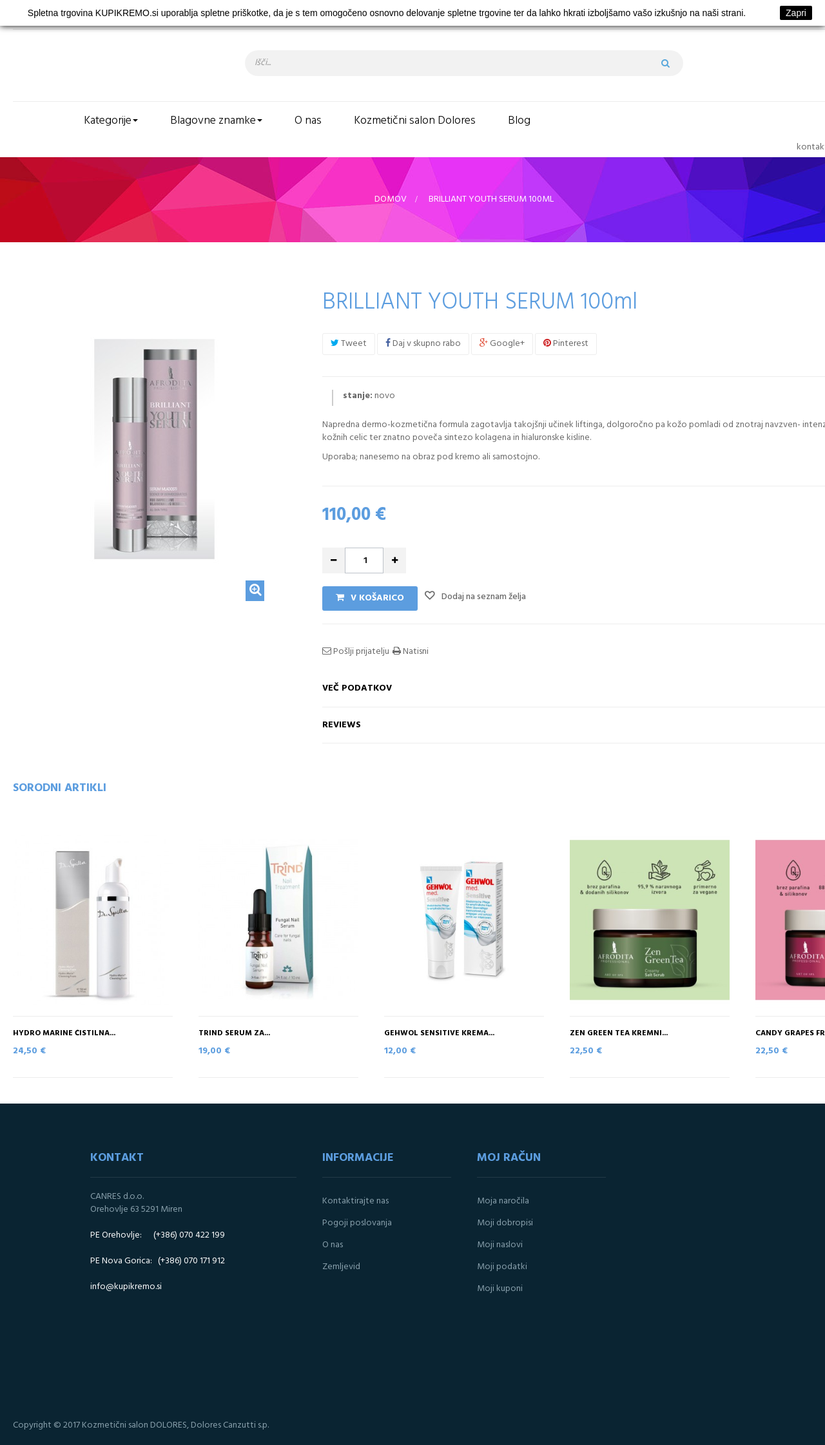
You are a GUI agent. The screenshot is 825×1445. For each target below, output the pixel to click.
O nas (332, 1245)
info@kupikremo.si (126, 1286)
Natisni (415, 651)
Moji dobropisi (505, 1223)
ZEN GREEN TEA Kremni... (619, 1033)
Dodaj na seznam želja (483, 596)
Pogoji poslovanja (357, 1223)
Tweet (349, 343)
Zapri (796, 13)
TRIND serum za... (234, 1033)
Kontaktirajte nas (355, 1201)
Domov (390, 199)
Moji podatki (502, 1266)
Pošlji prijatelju (360, 651)
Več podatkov (357, 688)
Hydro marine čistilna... (64, 1033)
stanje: (358, 396)
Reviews (341, 725)
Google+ (502, 343)
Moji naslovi (500, 1245)
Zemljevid (341, 1266)
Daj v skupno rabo (423, 343)
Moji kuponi (500, 1288)
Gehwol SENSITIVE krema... (439, 1033)
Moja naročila (503, 1201)
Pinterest (565, 343)
